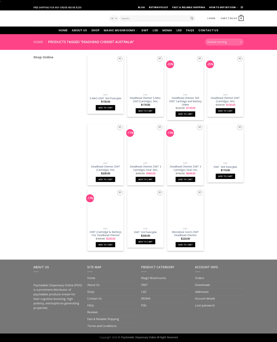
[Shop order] (224, 42)
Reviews (92, 312)
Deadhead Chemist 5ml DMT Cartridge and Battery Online (185, 101)
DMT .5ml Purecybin (225, 167)
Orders (199, 278)
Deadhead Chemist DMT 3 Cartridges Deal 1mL (185, 168)
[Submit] (192, 18)
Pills (143, 305)
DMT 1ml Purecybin (145, 232)
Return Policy (158, 7)
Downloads (202, 285)
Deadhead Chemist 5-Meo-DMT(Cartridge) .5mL (145, 99)
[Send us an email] (242, 7)
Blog (141, 7)
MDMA (167, 30)
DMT (145, 30)
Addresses (202, 292)
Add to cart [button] (105, 107)
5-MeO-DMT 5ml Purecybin (105, 98)
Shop (95, 30)
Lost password (204, 305)
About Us (79, 30)
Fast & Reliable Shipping (188, 7)
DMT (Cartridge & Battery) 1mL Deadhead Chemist (105, 233)
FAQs (190, 30)
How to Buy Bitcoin (223, 7)
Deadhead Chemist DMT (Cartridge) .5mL (225, 99)
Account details (205, 298)
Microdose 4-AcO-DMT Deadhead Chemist (185, 233)
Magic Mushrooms (120, 30)
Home (63, 30)
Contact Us (208, 30)
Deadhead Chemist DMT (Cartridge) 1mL (105, 168)
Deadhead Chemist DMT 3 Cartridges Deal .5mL (145, 168)
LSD (155, 30)
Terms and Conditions (102, 326)
